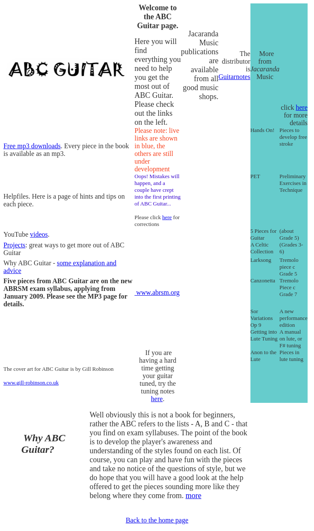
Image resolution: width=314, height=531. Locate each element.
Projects (14, 245)
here (302, 107)
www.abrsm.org (157, 292)
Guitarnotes (234, 76)
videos (39, 234)
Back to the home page (157, 520)
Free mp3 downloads (32, 146)
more (193, 495)
